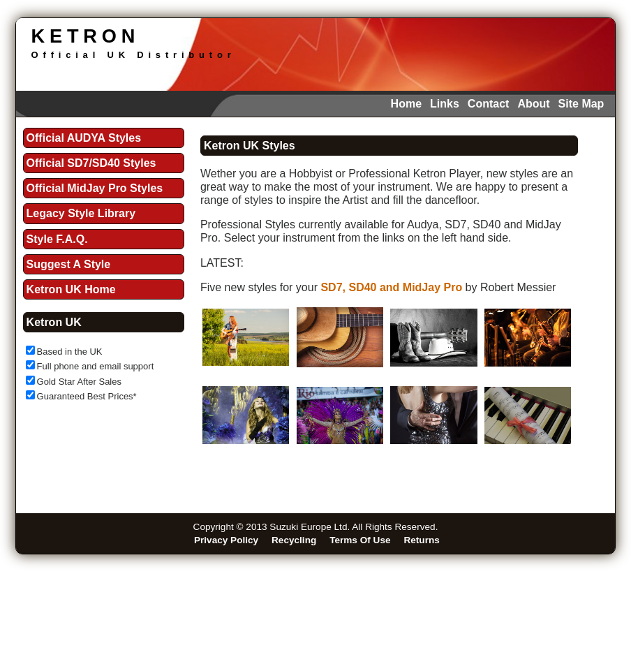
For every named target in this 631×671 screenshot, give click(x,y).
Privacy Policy (226, 540)
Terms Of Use (359, 540)
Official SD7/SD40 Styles (91, 163)
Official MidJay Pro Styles (95, 188)
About (533, 104)
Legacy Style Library (81, 213)
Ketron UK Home (71, 289)
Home (406, 104)
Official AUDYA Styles (84, 138)
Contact (489, 104)
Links (444, 104)
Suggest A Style (69, 264)
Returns (421, 540)
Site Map (581, 104)
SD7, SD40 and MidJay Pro (391, 287)
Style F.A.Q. (57, 239)
